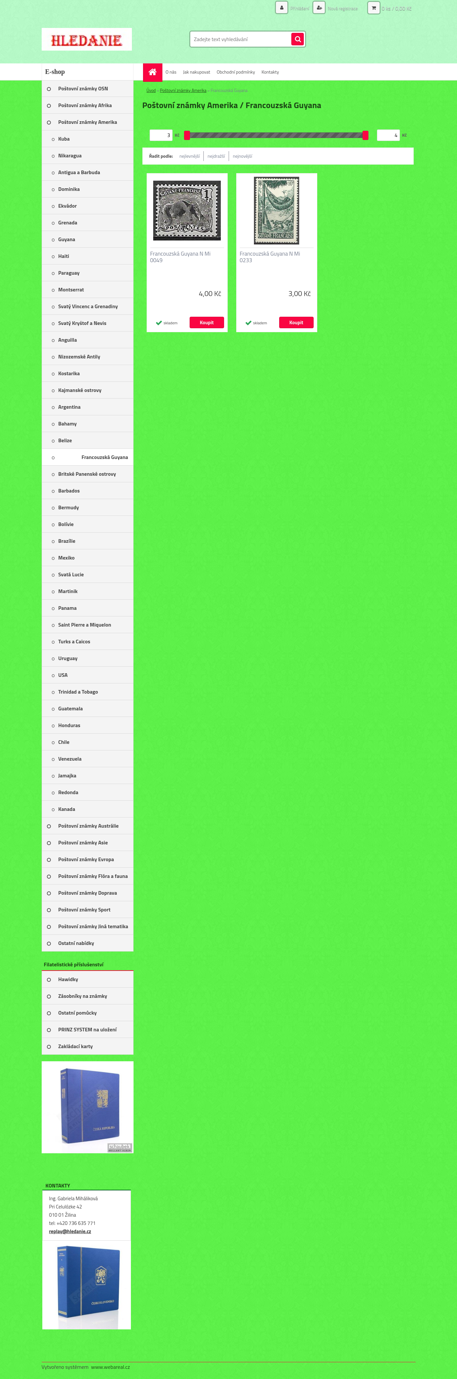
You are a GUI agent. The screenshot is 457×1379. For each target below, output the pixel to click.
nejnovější (242, 155)
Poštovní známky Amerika (183, 90)
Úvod (151, 90)
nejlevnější (189, 155)
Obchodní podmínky (236, 71)
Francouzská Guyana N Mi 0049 (180, 257)
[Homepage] (154, 71)
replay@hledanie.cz (70, 1231)
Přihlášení (299, 8)
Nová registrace (342, 8)
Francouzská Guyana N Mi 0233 (270, 257)
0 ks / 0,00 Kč (396, 8)
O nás (171, 71)
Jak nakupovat (196, 71)
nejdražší (216, 155)
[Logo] (87, 39)
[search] (297, 39)
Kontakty (270, 71)
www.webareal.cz (110, 1367)
